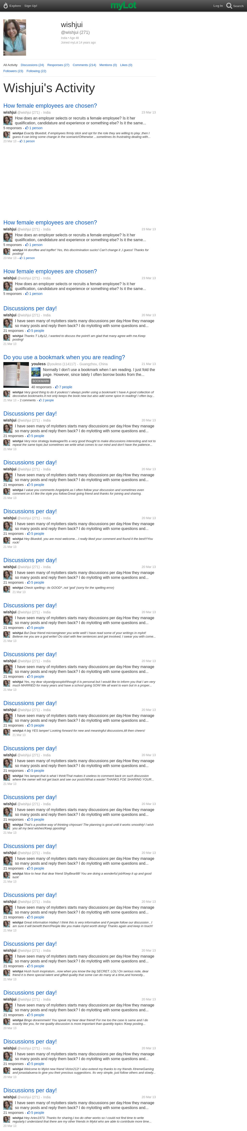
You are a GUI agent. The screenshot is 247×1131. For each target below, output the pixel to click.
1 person (35, 128)
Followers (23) (13, 71)
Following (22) (36, 71)
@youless (54, 364)
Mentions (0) (108, 65)
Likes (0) (126, 65)
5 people (37, 331)
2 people (48, 400)
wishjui (9, 112)
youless (38, 364)
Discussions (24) (32, 65)
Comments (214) (84, 65)
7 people (65, 387)
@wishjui (24, 112)
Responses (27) (58, 65)
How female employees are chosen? (50, 105)
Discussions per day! (30, 308)
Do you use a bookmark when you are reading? (64, 357)
